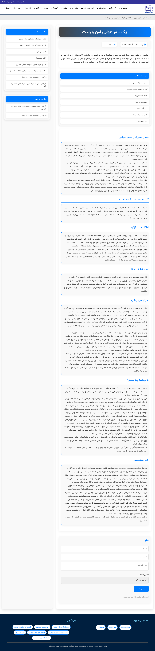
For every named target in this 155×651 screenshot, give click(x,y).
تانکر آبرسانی (41, 51)
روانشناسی (101, 8)
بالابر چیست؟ (41, 58)
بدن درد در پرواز (141, 102)
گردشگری (54, 8)
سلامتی (64, 8)
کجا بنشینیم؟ (142, 121)
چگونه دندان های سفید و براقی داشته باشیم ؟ (28, 71)
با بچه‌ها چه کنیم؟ (140, 114)
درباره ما (112, 627)
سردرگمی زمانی (141, 108)
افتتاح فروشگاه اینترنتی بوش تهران (32, 39)
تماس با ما (125, 627)
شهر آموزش (137, 17)
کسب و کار (17, 8)
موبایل (45, 8)
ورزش (7, 8)
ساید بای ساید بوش (37, 632)
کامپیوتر (27, 8)
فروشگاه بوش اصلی (61, 627)
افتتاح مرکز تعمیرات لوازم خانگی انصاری (31, 64)
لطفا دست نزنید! (141, 95)
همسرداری (123, 8)
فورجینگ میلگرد (42, 627)
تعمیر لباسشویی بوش (22, 627)
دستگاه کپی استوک (41, 637)
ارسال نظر (141, 588)
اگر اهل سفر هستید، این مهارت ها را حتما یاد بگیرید (28, 85)
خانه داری (74, 8)
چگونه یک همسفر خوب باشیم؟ (34, 77)
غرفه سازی (20, 632)
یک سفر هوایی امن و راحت (115, 17)
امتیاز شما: (144, 574)
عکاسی (37, 8)
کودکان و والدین (87, 8)
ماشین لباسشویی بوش (58, 632)
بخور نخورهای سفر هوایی (137, 82)
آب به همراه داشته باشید (137, 89)
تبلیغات (101, 627)
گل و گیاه (112, 8)
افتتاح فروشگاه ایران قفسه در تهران (32, 45)
